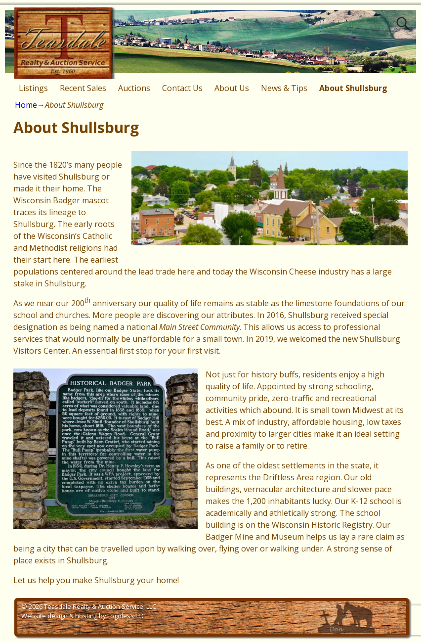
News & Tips (284, 88)
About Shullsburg (353, 88)
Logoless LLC (126, 615)
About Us (231, 88)
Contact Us (182, 88)
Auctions (134, 88)
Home (26, 104)
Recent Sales (83, 88)
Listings (33, 88)
